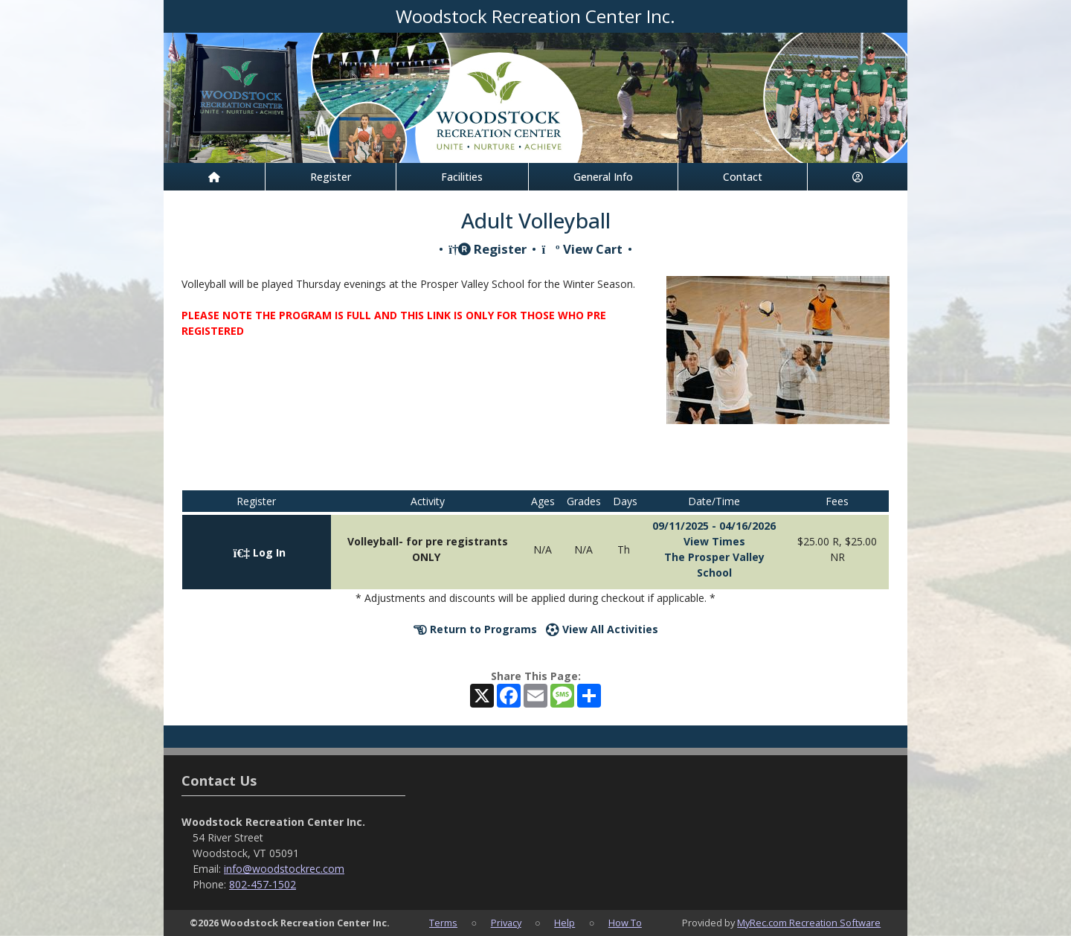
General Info (603, 177)
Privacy (506, 922)
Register (330, 177)
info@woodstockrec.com (284, 869)
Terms (443, 922)
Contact (742, 177)
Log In (260, 552)
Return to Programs (475, 629)
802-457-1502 (262, 884)
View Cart (581, 248)
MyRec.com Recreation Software (809, 922)
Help (564, 922)
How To (625, 922)
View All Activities (602, 629)
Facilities (462, 177)
